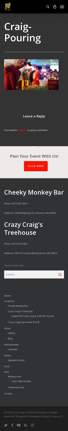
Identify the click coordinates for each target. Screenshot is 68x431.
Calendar (12, 349)
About (7, 328)
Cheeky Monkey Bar (18, 305)
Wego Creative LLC (53, 416)
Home (7, 295)
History (11, 333)
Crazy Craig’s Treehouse (20, 311)
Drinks (7, 355)
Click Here (36, 166)
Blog (10, 338)
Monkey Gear (14, 376)
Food (7, 366)
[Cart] (54, 6)
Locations (9, 301)
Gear (6, 371)
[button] (62, 7)
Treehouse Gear (16, 387)
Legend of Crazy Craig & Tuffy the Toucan (32, 316)
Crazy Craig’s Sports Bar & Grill (23, 322)
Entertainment (11, 344)
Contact (8, 393)
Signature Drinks (16, 360)
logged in (22, 130)
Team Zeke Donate (21, 381)
